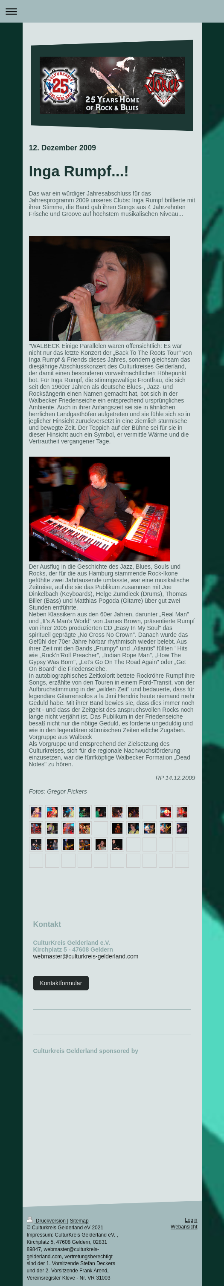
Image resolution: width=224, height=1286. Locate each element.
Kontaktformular (61, 983)
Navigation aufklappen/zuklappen (112, 11)
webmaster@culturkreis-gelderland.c (81, 956)
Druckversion (47, 1221)
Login (191, 1220)
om (134, 956)
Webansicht (184, 1227)
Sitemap (79, 1221)
